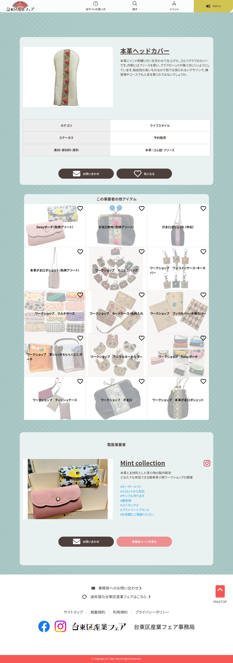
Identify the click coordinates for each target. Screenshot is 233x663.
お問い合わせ (86, 174)
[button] (64, 517)
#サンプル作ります (132, 498)
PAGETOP (220, 593)
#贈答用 (125, 503)
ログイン (213, 6)
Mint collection (142, 465)
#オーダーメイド (130, 489)
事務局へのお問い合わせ (116, 588)
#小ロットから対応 (132, 493)
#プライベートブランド (134, 512)
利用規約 (120, 612)
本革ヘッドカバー (145, 50)
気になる (144, 174)
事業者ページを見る (144, 545)
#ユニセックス (129, 507)
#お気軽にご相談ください (137, 516)
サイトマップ (73, 612)
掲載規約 (98, 612)
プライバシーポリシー (152, 612)
